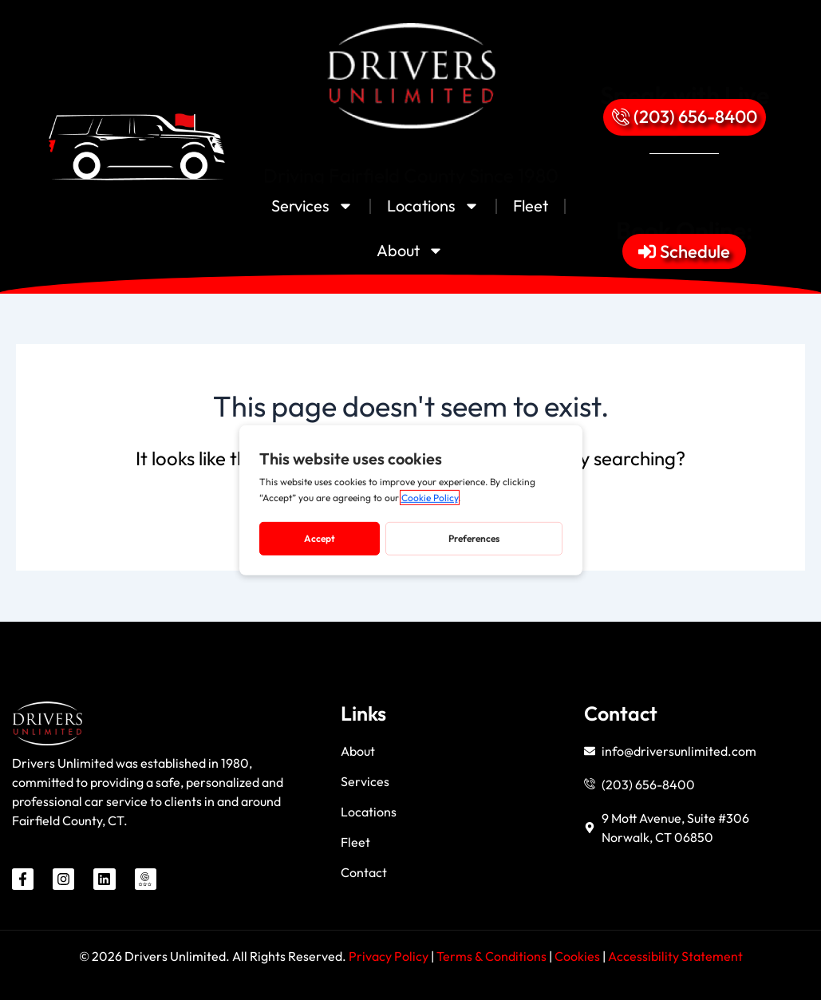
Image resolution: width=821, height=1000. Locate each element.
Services (312, 206)
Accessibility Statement (675, 956)
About (410, 251)
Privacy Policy (388, 956)
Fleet (530, 205)
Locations (433, 206)
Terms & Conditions (491, 956)
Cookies (578, 956)
